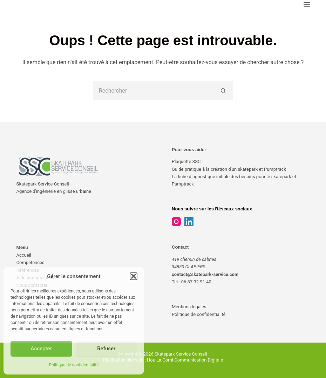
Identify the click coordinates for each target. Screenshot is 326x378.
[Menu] (307, 4)
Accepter (41, 348)
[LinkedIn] (188, 221)
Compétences (30, 262)
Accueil (23, 255)
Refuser (106, 348)
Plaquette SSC (186, 161)
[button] (133, 276)
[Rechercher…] (153, 90)
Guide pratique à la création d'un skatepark (215, 169)
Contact (180, 247)
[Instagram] (176, 221)
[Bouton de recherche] (223, 90)
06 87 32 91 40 (196, 281)
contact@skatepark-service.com (205, 274)
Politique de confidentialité (74, 365)
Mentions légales (189, 306)
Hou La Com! (160, 360)
